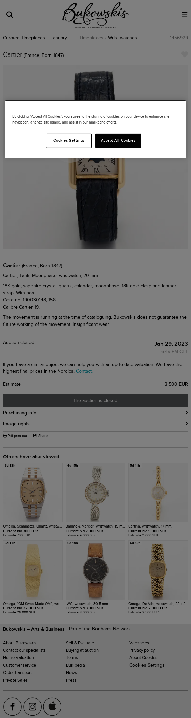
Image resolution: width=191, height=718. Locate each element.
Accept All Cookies (118, 140)
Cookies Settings (69, 140)
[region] (95, 129)
